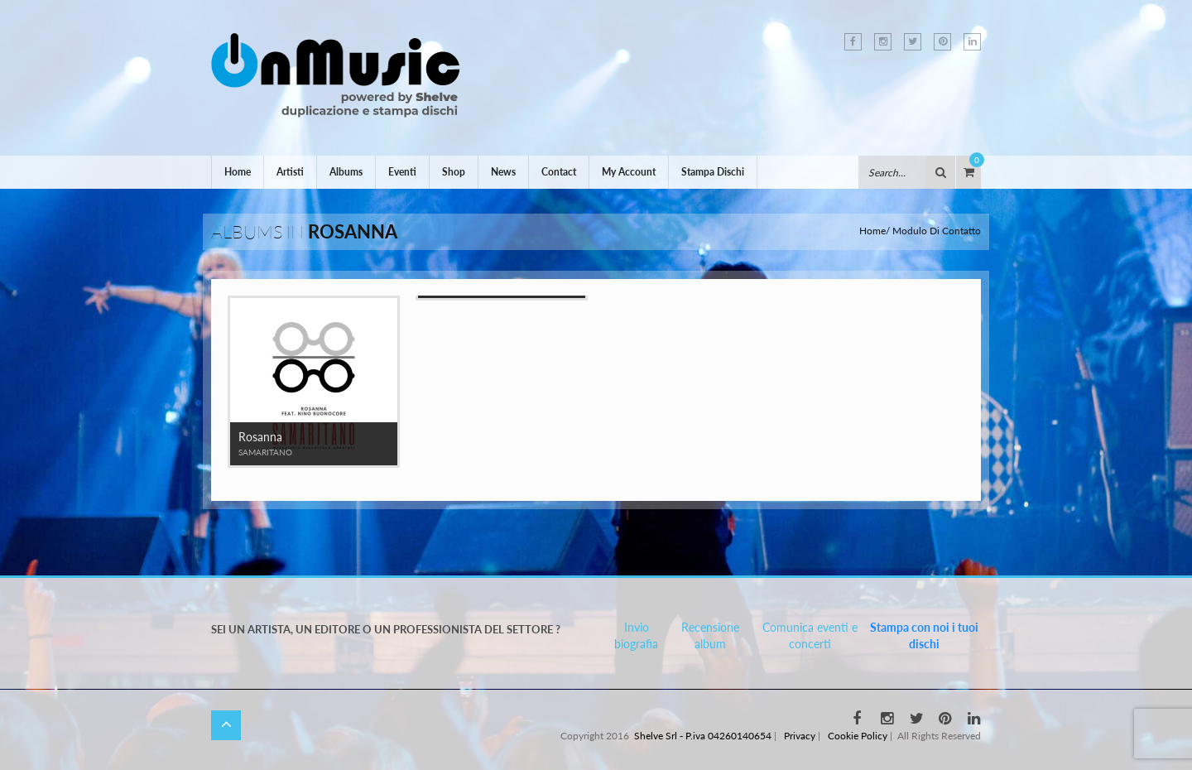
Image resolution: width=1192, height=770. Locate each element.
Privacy (799, 735)
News (503, 172)
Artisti (290, 172)
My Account (629, 172)
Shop (453, 172)
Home (237, 172)
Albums (346, 172)
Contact (558, 172)
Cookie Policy (857, 735)
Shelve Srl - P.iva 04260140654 (702, 735)
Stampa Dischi (712, 172)
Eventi (402, 172)
